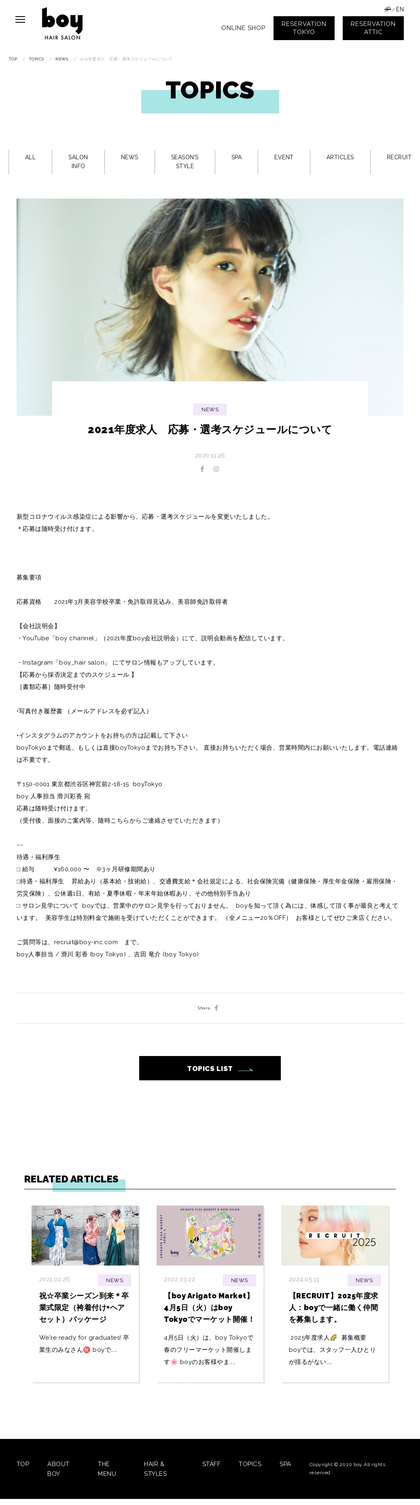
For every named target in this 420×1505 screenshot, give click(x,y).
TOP (23, 1464)
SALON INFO (78, 161)
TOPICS (250, 1464)
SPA (236, 157)
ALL (30, 157)
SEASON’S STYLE (185, 161)
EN (400, 9)
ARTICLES (340, 157)
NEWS (129, 157)
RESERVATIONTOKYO (304, 28)
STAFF (211, 1464)
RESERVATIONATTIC (373, 28)
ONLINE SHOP (243, 28)
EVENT (284, 157)
